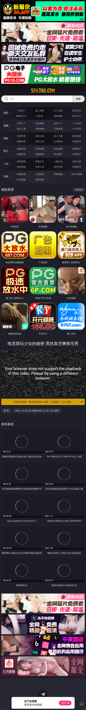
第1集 (6, 410)
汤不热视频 (76, 174)
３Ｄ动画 (76, 123)
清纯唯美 (39, 154)
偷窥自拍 (21, 148)
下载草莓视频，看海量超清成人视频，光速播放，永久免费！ (48, 402)
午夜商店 (39, 174)
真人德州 (39, 110)
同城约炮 (21, 174)
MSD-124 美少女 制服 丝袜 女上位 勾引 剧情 (37, 410)
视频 (6, 125)
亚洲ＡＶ (21, 123)
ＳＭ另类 (76, 128)
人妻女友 (58, 161)
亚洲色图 (39, 148)
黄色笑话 (58, 166)
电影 (6, 138)
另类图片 (76, 154)
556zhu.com (43, 91)
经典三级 (39, 141)
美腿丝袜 (21, 154)
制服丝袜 (21, 141)
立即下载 (65, 702)
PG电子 (21, 110)
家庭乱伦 (39, 161)
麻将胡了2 (21, 115)
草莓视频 (58, 174)
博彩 (6, 113)
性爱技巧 (76, 166)
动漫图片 (76, 148)
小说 (6, 163)
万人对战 (58, 110)
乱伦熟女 (58, 141)
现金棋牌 (58, 115)
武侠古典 (76, 161)
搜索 (78, 98)
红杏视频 (21, 179)
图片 (6, 151)
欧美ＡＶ (58, 123)
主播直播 (58, 128)
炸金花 (39, 115)
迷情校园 (21, 166)
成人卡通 (58, 135)
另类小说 (39, 166)
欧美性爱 (76, 135)
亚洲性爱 (21, 135)
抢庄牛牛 (76, 115)
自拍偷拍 (39, 123)
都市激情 (21, 161)
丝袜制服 (39, 128)
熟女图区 (58, 154)
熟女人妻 (21, 128)
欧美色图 (58, 148)
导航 (6, 176)
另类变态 (76, 141)
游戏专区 (76, 110)
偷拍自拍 (39, 135)
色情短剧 (39, 179)
